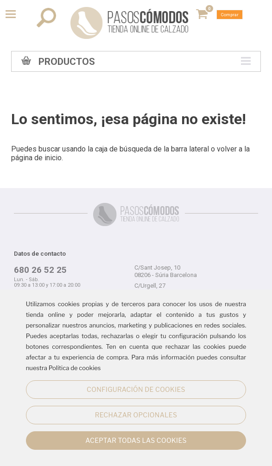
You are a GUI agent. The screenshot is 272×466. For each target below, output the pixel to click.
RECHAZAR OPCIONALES (136, 415)
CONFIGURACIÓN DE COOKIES (136, 389)
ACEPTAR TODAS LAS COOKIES (136, 440)
